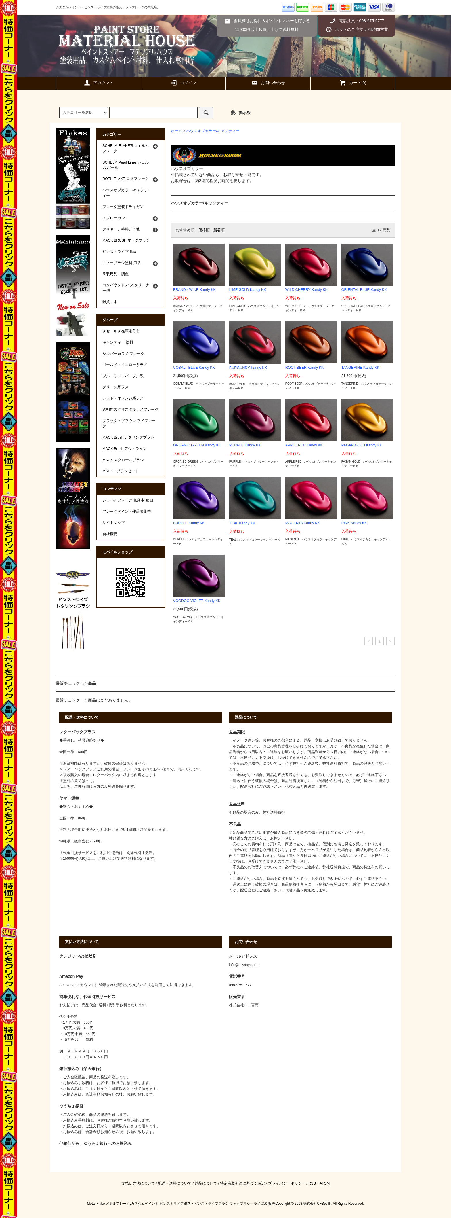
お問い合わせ (268, 82)
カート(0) (352, 82)
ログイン (183, 82)
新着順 (219, 230)
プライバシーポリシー (286, 1183)
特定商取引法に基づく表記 (242, 1183)
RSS (312, 1183)
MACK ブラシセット (120, 471)
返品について (206, 1183)
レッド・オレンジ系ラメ (123, 398)
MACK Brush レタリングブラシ (128, 437)
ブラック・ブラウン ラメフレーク (129, 423)
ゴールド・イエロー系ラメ (124, 365)
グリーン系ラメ (115, 387)
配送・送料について (175, 1183)
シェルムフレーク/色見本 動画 (127, 500)
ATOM (325, 1183)
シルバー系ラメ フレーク (123, 354)
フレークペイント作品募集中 (126, 511)
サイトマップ (113, 523)
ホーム (176, 131)
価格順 (204, 230)
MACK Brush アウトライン (124, 449)
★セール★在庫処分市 (121, 331)
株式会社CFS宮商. (317, 1204)
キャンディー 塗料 (117, 342)
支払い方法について (138, 1183)
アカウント (98, 82)
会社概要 (109, 534)
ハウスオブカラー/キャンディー (213, 131)
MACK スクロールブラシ (123, 460)
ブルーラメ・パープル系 (123, 376)
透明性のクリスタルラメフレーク (130, 410)
